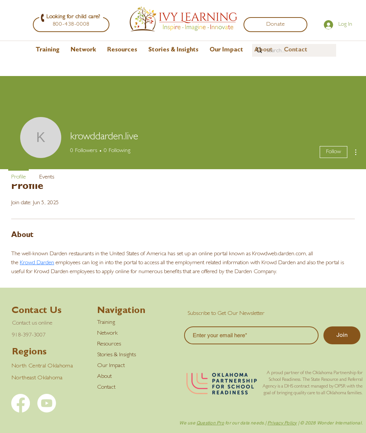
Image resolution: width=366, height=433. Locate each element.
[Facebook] (20, 403)
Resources (109, 344)
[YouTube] (46, 403)
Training (106, 323)
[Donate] (275, 24)
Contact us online (32, 323)
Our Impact (111, 366)
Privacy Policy (282, 423)
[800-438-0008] (71, 24)
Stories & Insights (116, 355)
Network (107, 333)
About (104, 377)
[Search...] (293, 51)
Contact (106, 388)
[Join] (341, 335)
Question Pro (210, 423)
